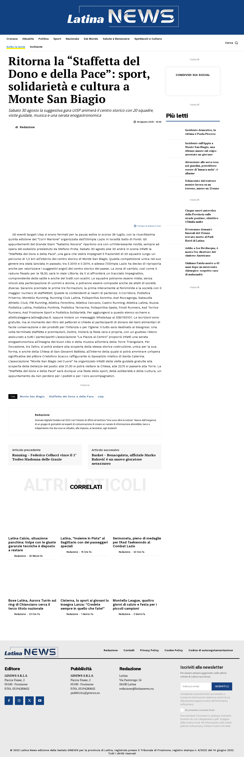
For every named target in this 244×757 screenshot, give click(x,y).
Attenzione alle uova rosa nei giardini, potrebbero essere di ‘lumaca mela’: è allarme (201, 167)
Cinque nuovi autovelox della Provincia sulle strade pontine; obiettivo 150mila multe (201, 216)
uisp (101, 396)
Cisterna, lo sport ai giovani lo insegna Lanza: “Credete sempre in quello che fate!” (84, 603)
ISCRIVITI (222, 684)
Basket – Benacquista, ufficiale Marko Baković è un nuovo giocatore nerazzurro (124, 459)
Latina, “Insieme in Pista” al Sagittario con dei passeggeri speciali (83, 541)
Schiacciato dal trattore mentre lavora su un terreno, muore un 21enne (202, 184)
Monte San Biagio (32, 396)
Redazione (27, 127)
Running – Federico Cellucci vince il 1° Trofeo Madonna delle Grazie (44, 457)
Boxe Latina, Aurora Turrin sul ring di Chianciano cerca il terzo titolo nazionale (32, 603)
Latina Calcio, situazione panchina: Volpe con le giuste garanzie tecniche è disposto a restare (31, 543)
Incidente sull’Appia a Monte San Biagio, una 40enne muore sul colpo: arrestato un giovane (201, 148)
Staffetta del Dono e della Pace (71, 396)
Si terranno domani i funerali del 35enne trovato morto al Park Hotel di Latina (199, 234)
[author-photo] (10, 555)
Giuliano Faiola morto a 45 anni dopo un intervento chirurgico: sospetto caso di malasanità (202, 268)
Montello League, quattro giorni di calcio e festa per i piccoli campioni (134, 603)
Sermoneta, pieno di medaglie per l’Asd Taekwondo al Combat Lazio (137, 541)
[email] (196, 685)
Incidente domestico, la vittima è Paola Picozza (200, 132)
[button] (232, 43)
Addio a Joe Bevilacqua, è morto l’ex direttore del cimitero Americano (201, 251)
